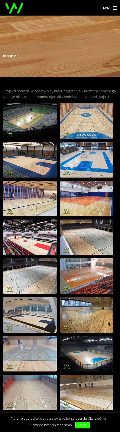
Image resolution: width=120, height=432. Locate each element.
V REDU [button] (82, 425)
